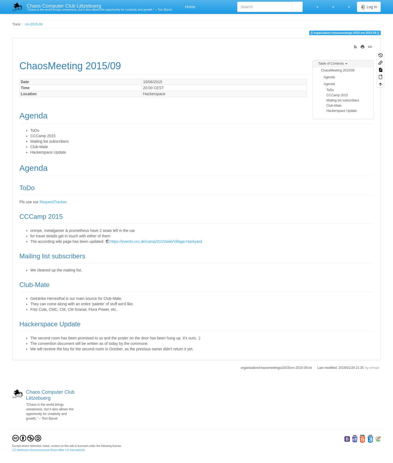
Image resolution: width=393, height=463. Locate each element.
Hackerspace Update (341, 111)
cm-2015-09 (33, 24)
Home (189, 7)
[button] (315, 7)
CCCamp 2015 (337, 95)
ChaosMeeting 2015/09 (338, 70)
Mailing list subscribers (342, 100)
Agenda (329, 77)
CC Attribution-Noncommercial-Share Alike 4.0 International (48, 450)
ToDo (330, 90)
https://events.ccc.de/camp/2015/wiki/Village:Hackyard (156, 241)
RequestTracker (53, 202)
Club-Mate (333, 105)
